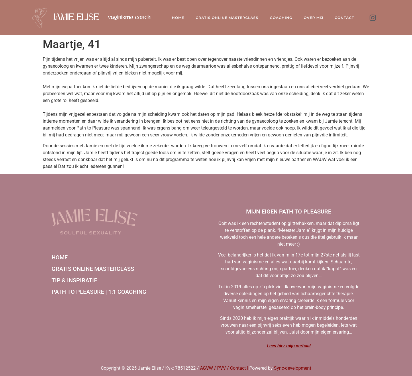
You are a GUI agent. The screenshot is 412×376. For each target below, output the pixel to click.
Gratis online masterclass (93, 268)
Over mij (313, 17)
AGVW (206, 368)
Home (178, 17)
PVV (221, 368)
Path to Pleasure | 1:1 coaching (99, 291)
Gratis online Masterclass (227, 17)
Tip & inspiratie (74, 280)
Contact (344, 17)
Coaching (281, 17)
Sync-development (292, 368)
